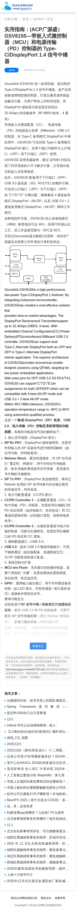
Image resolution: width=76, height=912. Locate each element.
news (38, 19)
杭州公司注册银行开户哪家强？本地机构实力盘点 (38, 794)
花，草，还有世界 (20, 806)
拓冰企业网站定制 (40, 905)
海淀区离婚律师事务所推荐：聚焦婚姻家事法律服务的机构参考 (38, 856)
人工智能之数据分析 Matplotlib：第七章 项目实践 (38, 775)
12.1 (10, 825)
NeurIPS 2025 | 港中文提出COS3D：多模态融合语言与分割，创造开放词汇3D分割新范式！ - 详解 (38, 800)
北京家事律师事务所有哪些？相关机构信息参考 (38, 819)
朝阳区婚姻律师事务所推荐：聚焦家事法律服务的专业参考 (38, 850)
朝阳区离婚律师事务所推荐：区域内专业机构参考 (38, 838)
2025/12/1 (14, 744)
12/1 (10, 719)
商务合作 (46, 898)
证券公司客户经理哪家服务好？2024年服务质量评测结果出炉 (38, 757)
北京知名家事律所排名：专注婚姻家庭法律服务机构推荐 (38, 831)
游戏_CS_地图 (17, 737)
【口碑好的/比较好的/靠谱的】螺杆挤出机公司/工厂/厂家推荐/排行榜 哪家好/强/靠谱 (38, 732)
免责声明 (60, 898)
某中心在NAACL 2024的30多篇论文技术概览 (38, 763)
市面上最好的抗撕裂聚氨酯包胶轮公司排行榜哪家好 (38, 788)
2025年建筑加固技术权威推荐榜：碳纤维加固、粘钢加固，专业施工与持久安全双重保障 (38, 869)
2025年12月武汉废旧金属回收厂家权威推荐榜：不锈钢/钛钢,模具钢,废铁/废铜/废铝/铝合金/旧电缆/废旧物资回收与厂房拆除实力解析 (38, 881)
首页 (25, 19)
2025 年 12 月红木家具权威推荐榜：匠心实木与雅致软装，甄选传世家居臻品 (38, 844)
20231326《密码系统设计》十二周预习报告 (38, 751)
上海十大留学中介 (20, 874)
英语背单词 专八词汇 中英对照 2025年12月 (38, 769)
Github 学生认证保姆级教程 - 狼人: (32, 725)
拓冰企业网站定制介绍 (24, 898)
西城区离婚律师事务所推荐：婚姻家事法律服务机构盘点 (38, 863)
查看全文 (38, 646)
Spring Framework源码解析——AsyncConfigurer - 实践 (38, 707)
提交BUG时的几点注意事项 (26, 713)
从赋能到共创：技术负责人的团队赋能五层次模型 (38, 701)
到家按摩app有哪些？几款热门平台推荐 (35, 812)
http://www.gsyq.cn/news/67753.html (25, 669)
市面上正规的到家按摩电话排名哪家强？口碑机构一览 (38, 782)
